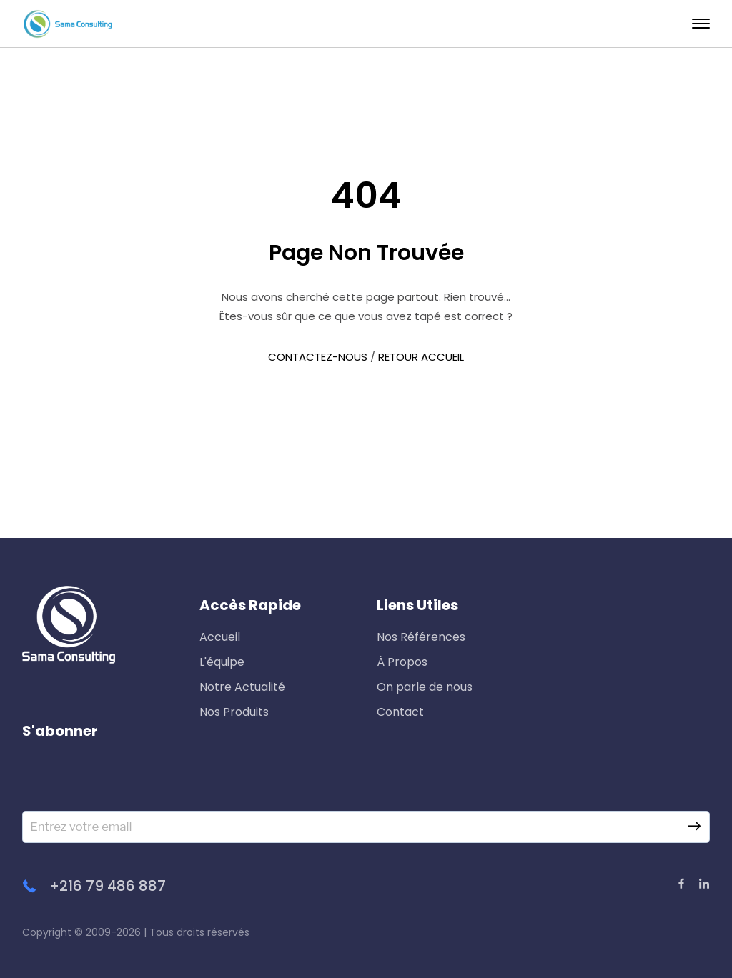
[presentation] (130, 783)
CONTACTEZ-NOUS (317, 356)
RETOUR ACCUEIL (421, 356)
